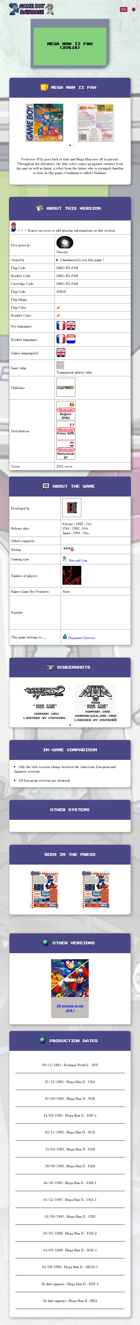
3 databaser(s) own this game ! (82, 260)
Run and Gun (77, 560)
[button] (70, 145)
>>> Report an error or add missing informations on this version (66, 230)
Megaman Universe (78, 637)
